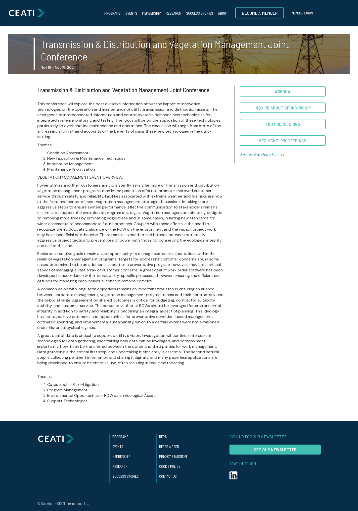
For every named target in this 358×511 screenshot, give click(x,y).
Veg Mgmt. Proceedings (282, 140)
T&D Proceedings (282, 124)
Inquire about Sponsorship (283, 107)
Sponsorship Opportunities (262, 154)
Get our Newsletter (275, 449)
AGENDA (282, 91)
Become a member (259, 13)
